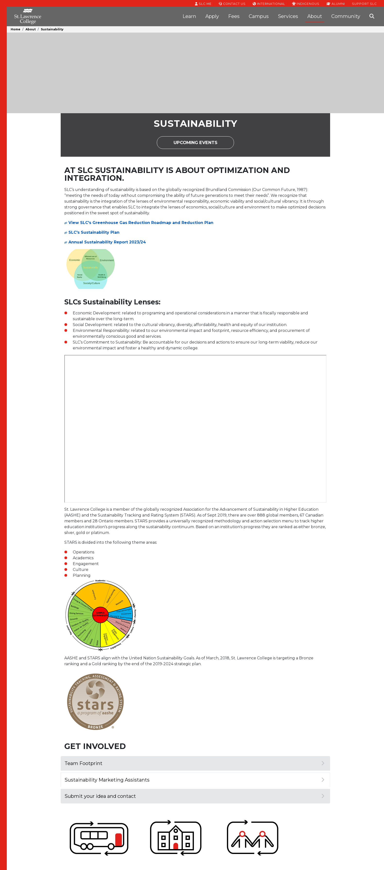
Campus (259, 16)
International (269, 3)
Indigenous (305, 3)
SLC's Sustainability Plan (93, 232)
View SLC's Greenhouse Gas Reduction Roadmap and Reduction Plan (140, 222)
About (314, 16)
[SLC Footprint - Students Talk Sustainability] (195, 429)
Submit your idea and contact (194, 796)
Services (288, 16)
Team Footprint (194, 763)
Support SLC (364, 3)
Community (345, 16)
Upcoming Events (204, 144)
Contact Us (232, 3)
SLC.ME (203, 3)
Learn (189, 16)
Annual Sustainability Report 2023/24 (107, 242)
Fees (234, 16)
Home (15, 29)
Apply (212, 16)
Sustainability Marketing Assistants (194, 780)
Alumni (335, 3)
